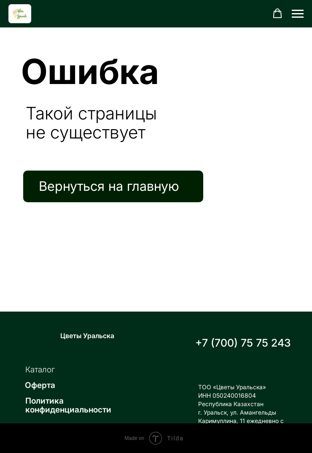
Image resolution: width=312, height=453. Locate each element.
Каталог (40, 369)
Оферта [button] (40, 385)
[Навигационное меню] (298, 14)
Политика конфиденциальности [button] (68, 405)
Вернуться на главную (109, 186)
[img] (42, 335)
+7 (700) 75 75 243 (243, 342)
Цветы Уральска (87, 335)
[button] (277, 13)
